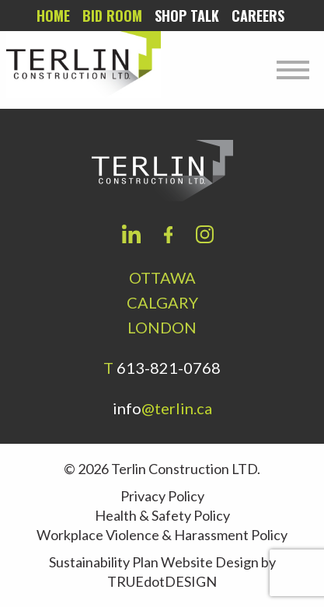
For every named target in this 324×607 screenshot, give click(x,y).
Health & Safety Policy (162, 515)
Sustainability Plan (104, 561)
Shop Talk (187, 15)
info (162, 408)
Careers (258, 15)
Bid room (112, 15)
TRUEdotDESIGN (162, 581)
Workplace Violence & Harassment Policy (162, 534)
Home (53, 15)
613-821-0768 (169, 367)
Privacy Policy (162, 495)
